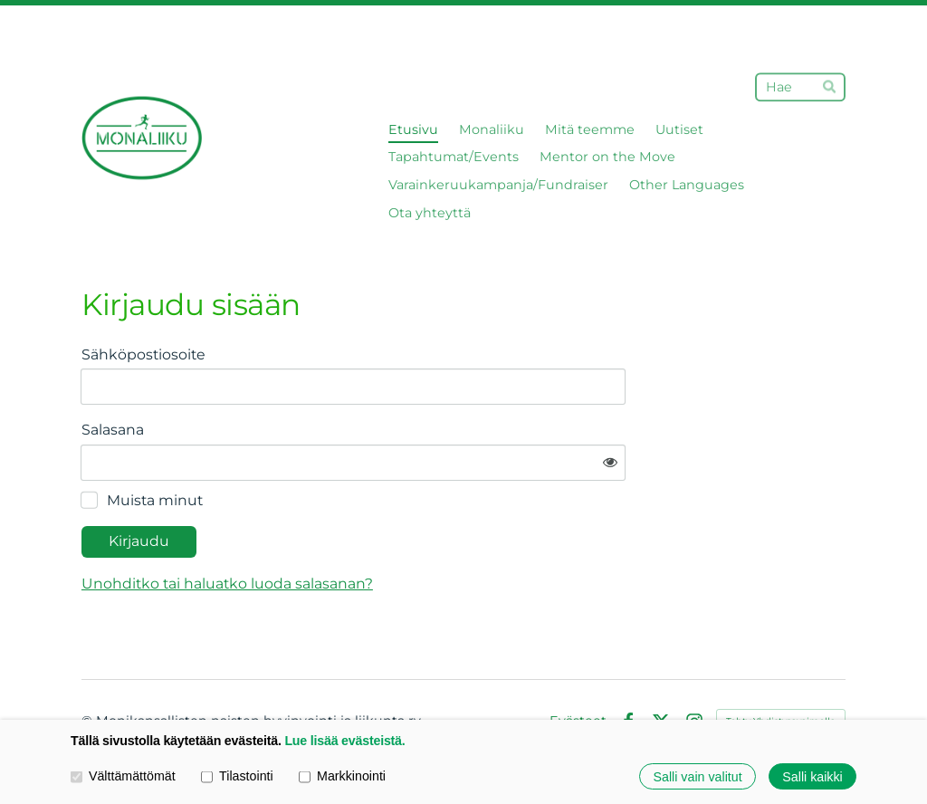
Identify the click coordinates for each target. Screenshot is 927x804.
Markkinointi (342, 775)
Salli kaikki (812, 776)
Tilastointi (237, 775)
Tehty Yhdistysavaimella (781, 668)
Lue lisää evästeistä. (344, 740)
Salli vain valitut (698, 776)
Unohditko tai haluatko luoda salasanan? (399, 530)
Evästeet (578, 668)
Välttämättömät (123, 775)
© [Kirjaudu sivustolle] (88, 668)
